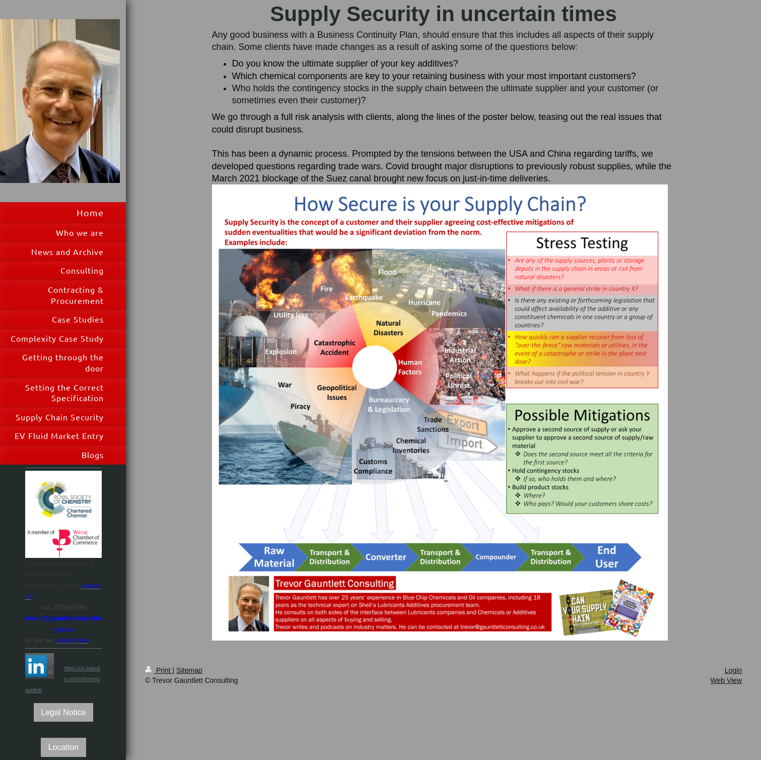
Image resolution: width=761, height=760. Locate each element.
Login (733, 670)
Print (159, 670)
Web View (726, 680)
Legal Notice (63, 712)
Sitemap (189, 670)
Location (63, 747)
